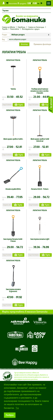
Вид (3, 39)
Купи (18, 104)
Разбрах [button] (10, 415)
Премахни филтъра (42, 44)
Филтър (24, 44)
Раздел (4, 35)
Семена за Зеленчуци (36, 27)
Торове (4, 29)
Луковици (21, 27)
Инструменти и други (31, 29)
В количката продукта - (24, 3)
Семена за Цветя (8, 27)
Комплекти (14, 29)
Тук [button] (17, 408)
